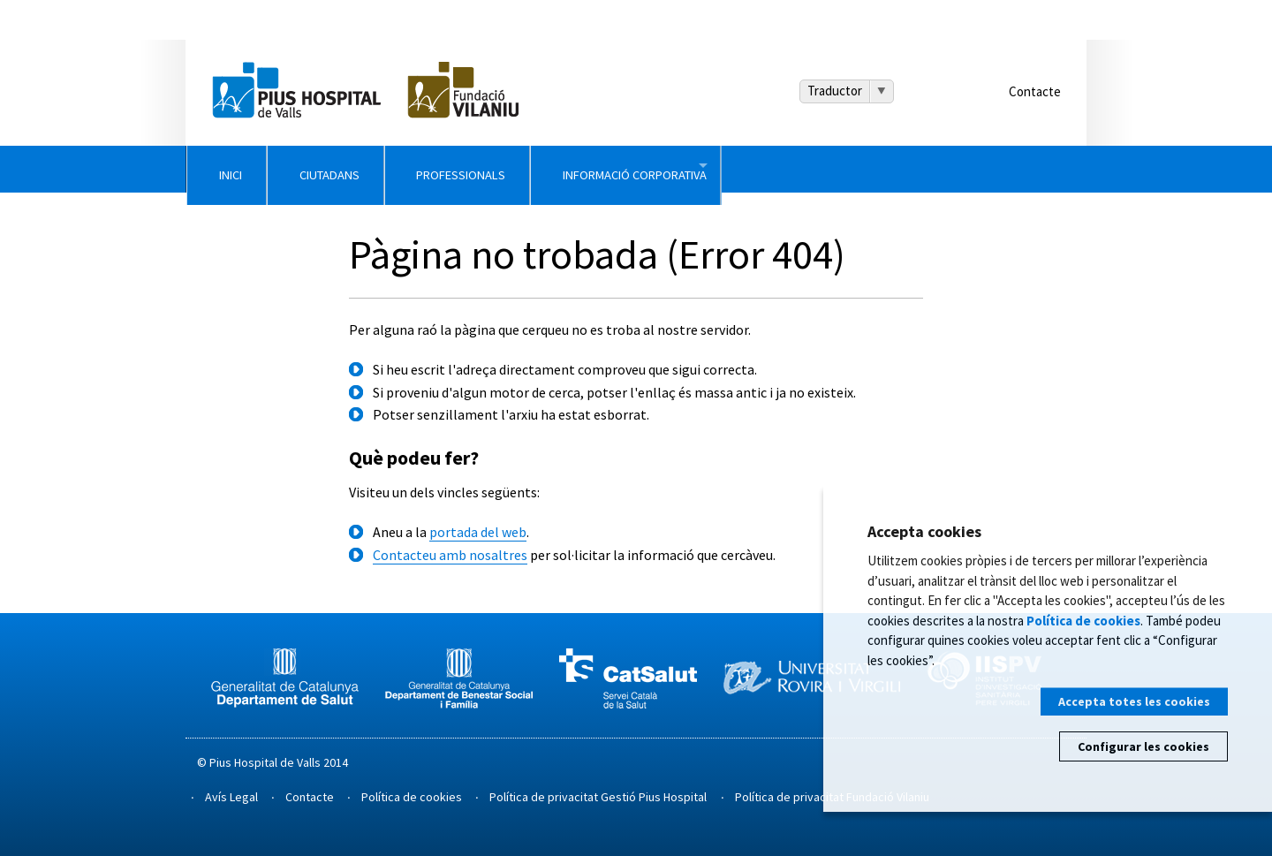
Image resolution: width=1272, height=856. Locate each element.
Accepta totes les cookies (1134, 701)
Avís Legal (231, 797)
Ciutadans (428, 169)
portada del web (477, 532)
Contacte (1035, 91)
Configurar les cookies (1143, 746)
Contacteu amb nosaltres (450, 555)
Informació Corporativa (886, 169)
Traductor (834, 90)
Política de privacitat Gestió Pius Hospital (598, 797)
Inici (260, 169)
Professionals (631, 169)
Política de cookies (411, 797)
